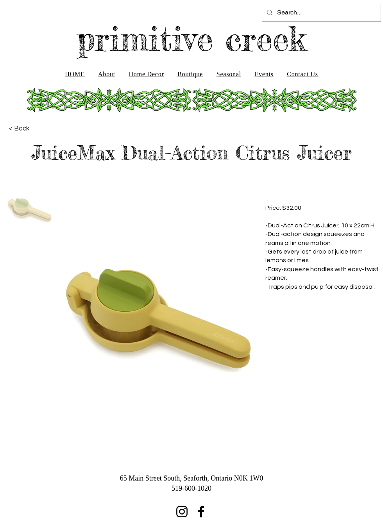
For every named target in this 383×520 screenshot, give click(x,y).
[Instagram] (182, 511)
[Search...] (320, 12)
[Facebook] (201, 511)
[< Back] (19, 128)
